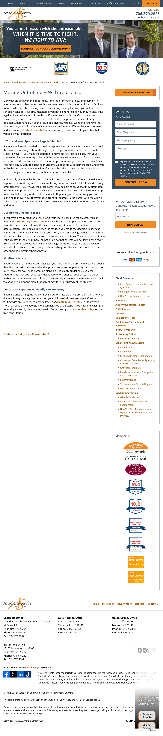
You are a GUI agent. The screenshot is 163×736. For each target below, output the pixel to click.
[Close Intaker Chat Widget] (154, 649)
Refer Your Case (115, 3)
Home (10, 3)
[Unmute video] (115, 649)
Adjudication (126, 347)
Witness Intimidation (130, 388)
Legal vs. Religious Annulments (136, 355)
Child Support (122, 309)
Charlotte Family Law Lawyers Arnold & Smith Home (17, 13)
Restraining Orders (125, 334)
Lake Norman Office (70, 617)
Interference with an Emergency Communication (136, 374)
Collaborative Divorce (127, 338)
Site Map (139, 603)
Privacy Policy (124, 603)
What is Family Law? (130, 397)
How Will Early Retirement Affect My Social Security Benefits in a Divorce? (136, 412)
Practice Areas (44, 3)
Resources (94, 3)
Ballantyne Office (14, 644)
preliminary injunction (30, 221)
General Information (126, 392)
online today (86, 309)
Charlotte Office (13, 617)
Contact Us (151, 3)
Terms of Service (84, 699)
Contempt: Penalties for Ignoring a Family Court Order (138, 362)
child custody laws (37, 130)
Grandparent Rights (130, 367)
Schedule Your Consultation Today (45, 48)
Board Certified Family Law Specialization (133, 403)
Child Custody (124, 278)
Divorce (119, 313)
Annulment (126, 351)
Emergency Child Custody (133, 291)
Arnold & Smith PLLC (32, 720)
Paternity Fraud (128, 379)
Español (135, 3)
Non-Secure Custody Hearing (135, 296)
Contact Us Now (136, 182)
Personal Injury (33, 667)
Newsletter (76, 3)
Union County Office (124, 617)
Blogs (61, 3)
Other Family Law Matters (129, 342)
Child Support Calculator (136, 92)
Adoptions (121, 300)
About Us (25, 3)
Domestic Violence (125, 317)
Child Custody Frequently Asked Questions (136, 286)
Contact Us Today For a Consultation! (26, 334)
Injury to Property (125, 329)
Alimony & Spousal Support (130, 304)
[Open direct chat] (148, 649)
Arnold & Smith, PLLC (69, 302)
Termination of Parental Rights (136, 384)
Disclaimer (108, 603)
